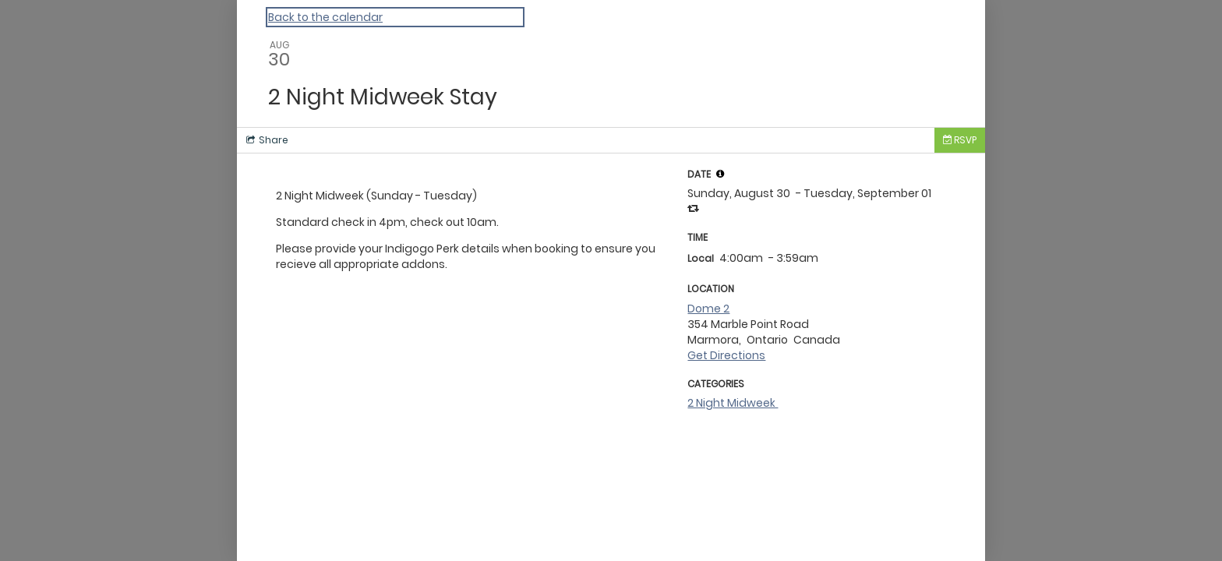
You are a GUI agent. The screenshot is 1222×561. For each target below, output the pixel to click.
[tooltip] (720, 173)
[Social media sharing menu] (266, 140)
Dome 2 (708, 308)
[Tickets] (959, 140)
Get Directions (726, 355)
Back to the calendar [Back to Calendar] (325, 17)
